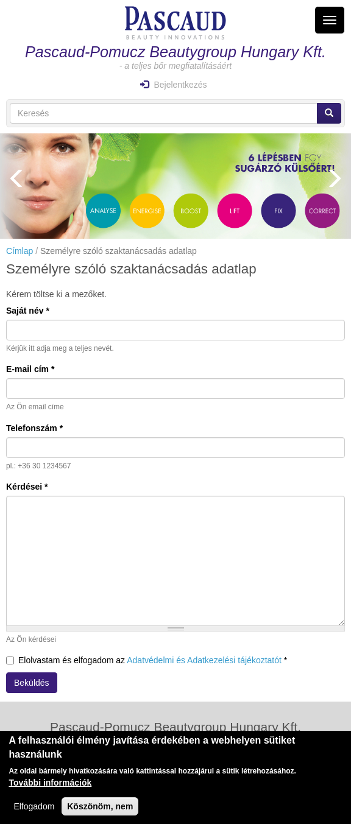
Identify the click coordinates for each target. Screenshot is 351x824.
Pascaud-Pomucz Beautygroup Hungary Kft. (175, 51)
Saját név (27, 310)
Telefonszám (34, 428)
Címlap (19, 251)
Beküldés (31, 683)
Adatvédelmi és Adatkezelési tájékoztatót (204, 660)
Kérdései (27, 486)
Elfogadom (33, 809)
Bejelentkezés (173, 85)
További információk (50, 786)
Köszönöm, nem (100, 809)
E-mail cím (30, 369)
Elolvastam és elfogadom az (146, 660)
